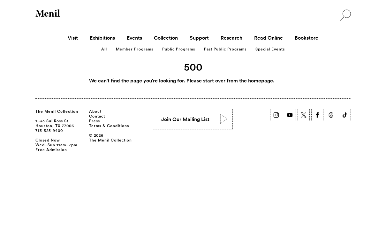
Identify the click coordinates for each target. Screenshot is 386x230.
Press (94, 121)
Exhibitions (102, 37)
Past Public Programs (225, 49)
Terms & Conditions (109, 125)
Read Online (268, 37)
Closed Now (47, 140)
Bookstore (306, 37)
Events (134, 37)
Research (231, 37)
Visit (73, 37)
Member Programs (134, 49)
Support (199, 37)
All (104, 49)
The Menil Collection (56, 111)
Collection (166, 37)
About (95, 111)
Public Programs (178, 49)
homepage (260, 80)
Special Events (270, 49)
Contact (97, 116)
